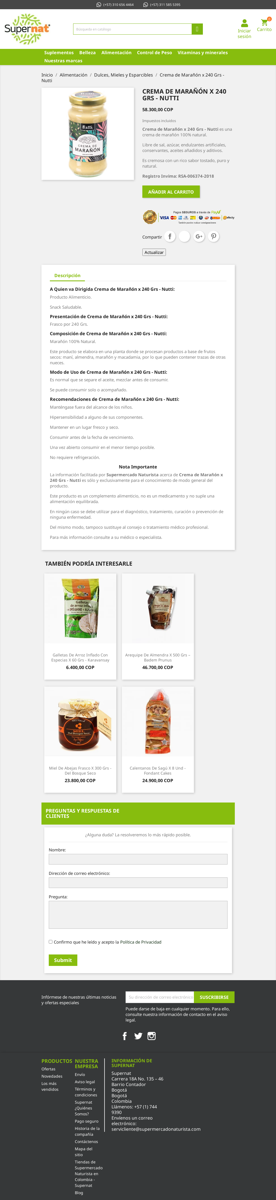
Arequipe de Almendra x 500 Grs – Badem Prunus (157, 657)
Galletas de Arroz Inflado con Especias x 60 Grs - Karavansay (80, 657)
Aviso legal (85, 1081)
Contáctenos (86, 1141)
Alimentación (116, 52)
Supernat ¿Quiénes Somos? (83, 1107)
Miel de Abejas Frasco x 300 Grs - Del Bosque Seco (80, 770)
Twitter (138, 1036)
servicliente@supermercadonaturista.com (156, 1129)
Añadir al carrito (171, 192)
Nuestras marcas (63, 61)
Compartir (169, 236)
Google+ (199, 236)
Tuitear (184, 236)
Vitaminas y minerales (203, 52)
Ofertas (48, 1069)
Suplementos (59, 52)
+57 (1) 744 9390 (134, 1109)
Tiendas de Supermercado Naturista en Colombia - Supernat (89, 1173)
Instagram (151, 1036)
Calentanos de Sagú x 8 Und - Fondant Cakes (158, 770)
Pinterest (213, 236)
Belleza (87, 52)
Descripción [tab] (67, 275)
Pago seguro (86, 1121)
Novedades (51, 1076)
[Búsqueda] (138, 29)
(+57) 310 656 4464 (115, 5)
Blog (79, 1192)
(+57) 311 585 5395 (161, 5)
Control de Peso (154, 52)
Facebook (124, 1036)
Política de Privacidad (140, 942)
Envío (80, 1074)
